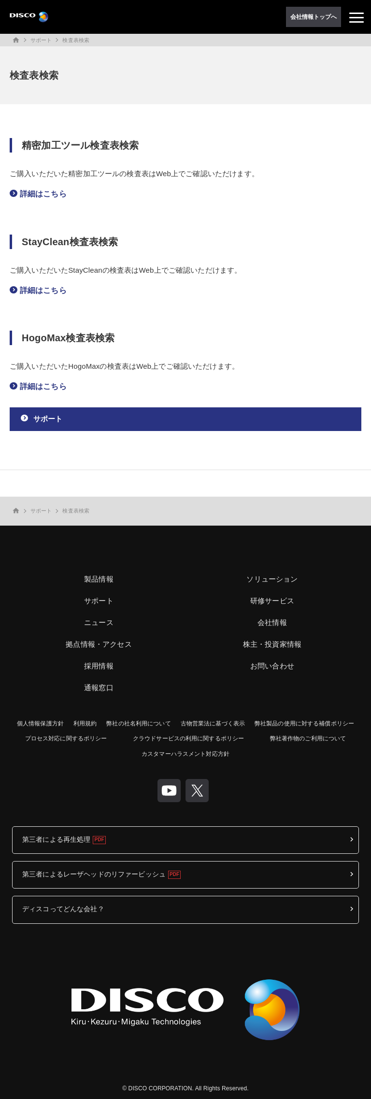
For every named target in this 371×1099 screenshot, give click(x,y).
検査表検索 (75, 40)
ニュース (99, 622)
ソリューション (272, 579)
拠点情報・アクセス (98, 644)
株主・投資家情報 (272, 644)
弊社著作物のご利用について (308, 738)
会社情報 (272, 622)
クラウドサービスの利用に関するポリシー (188, 738)
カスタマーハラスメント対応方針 (185, 754)
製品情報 (99, 579)
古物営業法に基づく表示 (213, 723)
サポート (41, 40)
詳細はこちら (43, 194)
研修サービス (272, 601)
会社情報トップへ (313, 17)
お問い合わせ (272, 666)
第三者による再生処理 (56, 839)
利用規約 (85, 723)
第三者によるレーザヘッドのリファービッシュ (94, 874)
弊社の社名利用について (138, 723)
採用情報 (99, 666)
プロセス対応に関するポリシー (66, 738)
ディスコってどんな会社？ (63, 909)
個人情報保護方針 (40, 723)
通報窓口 (99, 687)
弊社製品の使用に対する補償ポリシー (304, 723)
